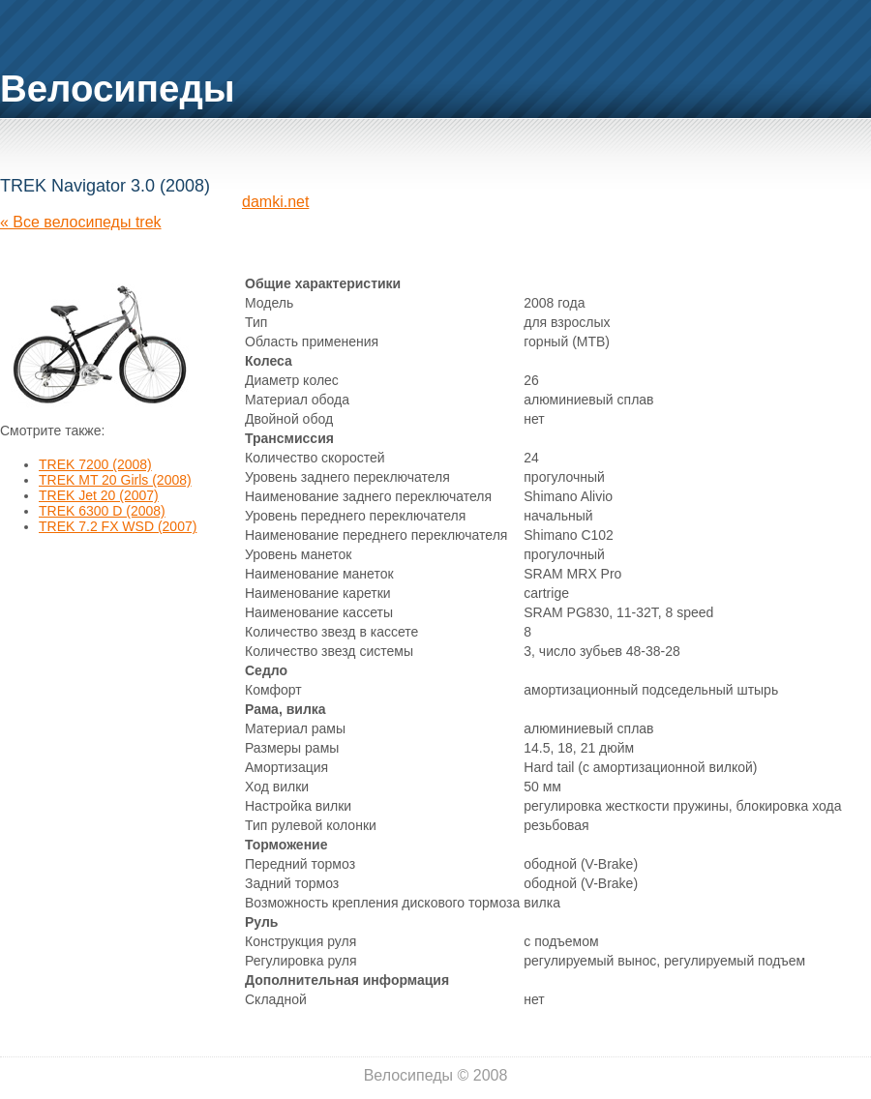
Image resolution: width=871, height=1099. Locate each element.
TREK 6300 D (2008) (102, 511)
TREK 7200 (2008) (95, 464)
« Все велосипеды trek (81, 222)
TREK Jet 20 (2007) (99, 495)
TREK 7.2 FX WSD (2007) (117, 526)
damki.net (275, 201)
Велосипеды (117, 88)
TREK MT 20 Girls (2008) (115, 480)
